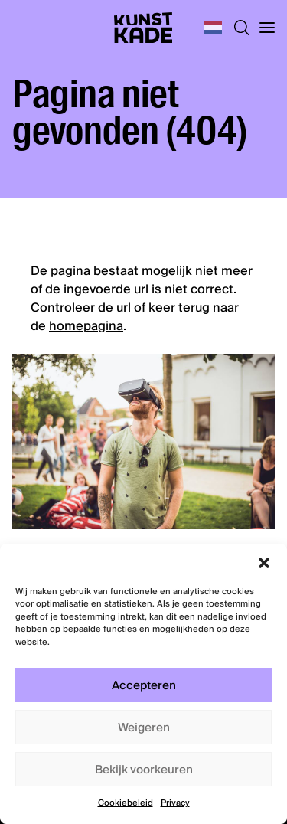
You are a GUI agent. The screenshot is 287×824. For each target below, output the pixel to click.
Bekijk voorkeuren (144, 770)
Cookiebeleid (125, 803)
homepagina (86, 326)
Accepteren (144, 685)
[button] (264, 563)
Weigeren (144, 727)
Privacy (175, 803)
